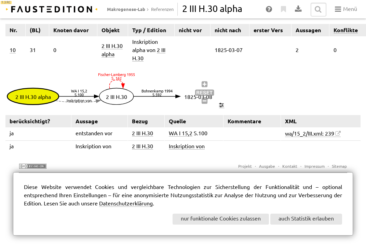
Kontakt (289, 166)
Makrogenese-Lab (126, 9)
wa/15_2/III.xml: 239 (309, 134)
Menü (346, 9)
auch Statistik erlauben (306, 219)
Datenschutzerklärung (126, 203)
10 (13, 50)
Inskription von (187, 146)
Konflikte (346, 30)
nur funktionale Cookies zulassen (221, 219)
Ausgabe (267, 166)
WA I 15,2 (180, 133)
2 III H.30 (142, 133)
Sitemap (339, 166)
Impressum (314, 166)
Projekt (245, 166)
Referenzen (162, 10)
